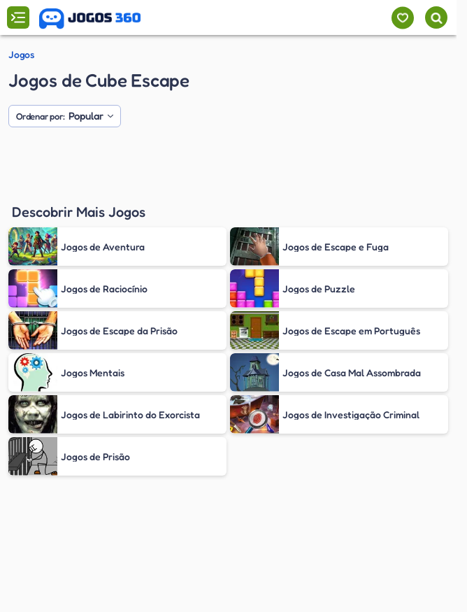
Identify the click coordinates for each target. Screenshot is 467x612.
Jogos (21, 54)
